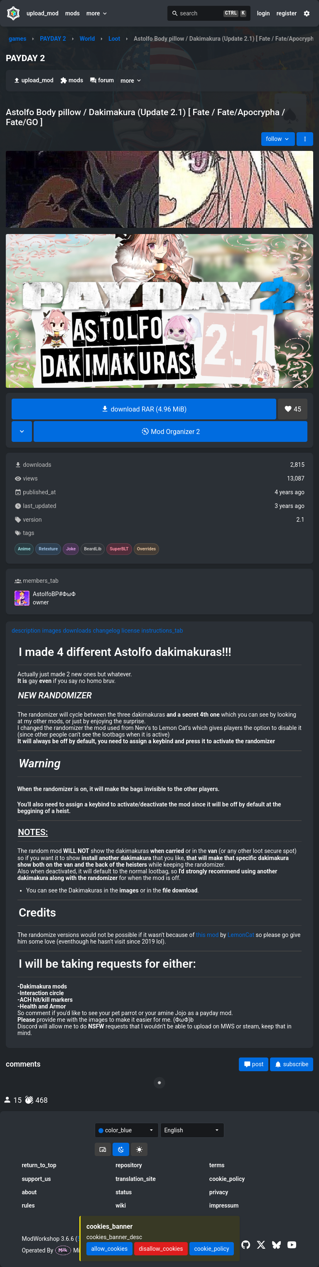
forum (102, 80)
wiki (120, 1205)
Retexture (48, 549)
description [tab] (26, 630)
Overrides (146, 549)
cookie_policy (227, 1179)
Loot (114, 38)
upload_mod (43, 13)
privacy (218, 1192)
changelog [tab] (106, 630)
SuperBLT (119, 549)
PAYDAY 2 (53, 38)
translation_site (135, 1179)
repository (128, 1165)
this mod (207, 935)
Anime (24, 549)
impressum (224, 1205)
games (17, 38)
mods (72, 13)
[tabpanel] (159, 841)
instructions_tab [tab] (162, 630)
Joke (71, 549)
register (287, 13)
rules (28, 1205)
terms (217, 1165)
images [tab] (51, 630)
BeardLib (92, 549)
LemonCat (241, 935)
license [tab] (131, 630)
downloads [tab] (77, 630)
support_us (36, 1179)
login (263, 13)
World (87, 38)
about (29, 1192)
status (123, 1192)
